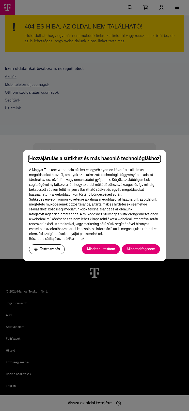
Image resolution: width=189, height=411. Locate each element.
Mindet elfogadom (141, 249)
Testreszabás (47, 249)
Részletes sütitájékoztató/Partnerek (56, 239)
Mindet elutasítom (101, 249)
